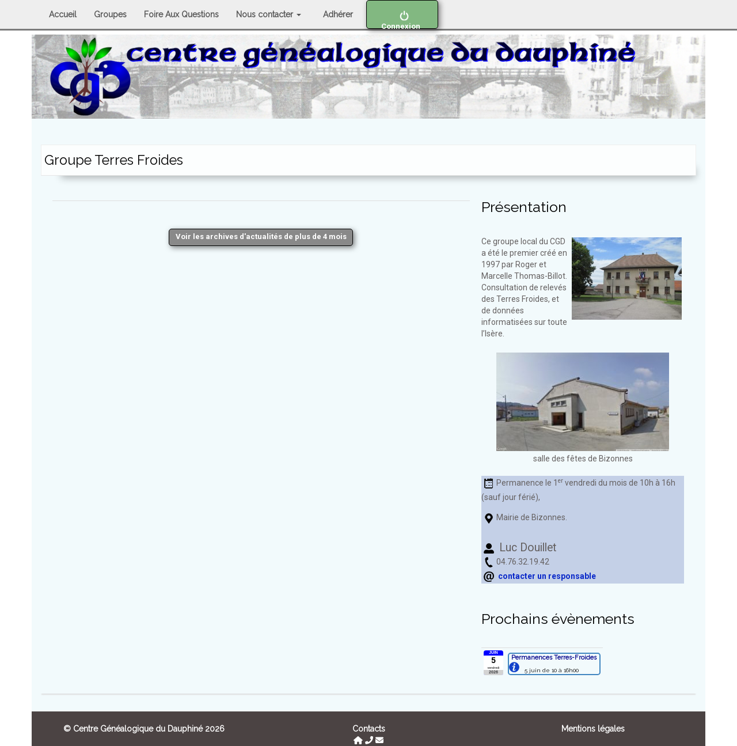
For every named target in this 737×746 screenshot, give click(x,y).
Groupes (110, 14)
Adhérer (338, 14)
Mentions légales (593, 728)
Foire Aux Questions (181, 14)
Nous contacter (268, 14)
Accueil (63, 14)
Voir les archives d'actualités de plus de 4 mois (261, 236)
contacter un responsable (547, 576)
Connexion (402, 19)
